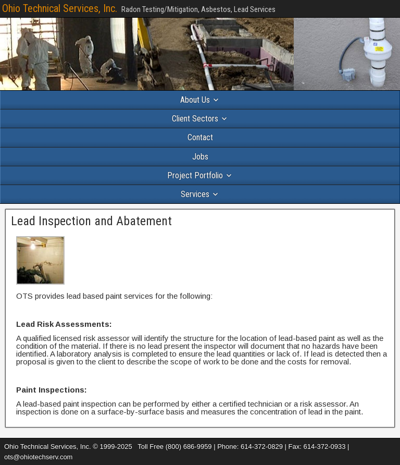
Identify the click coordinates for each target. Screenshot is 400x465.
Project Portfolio (195, 175)
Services (195, 194)
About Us (195, 100)
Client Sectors (195, 119)
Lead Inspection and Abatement (91, 221)
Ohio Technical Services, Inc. (59, 8)
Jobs (200, 157)
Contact (200, 137)
